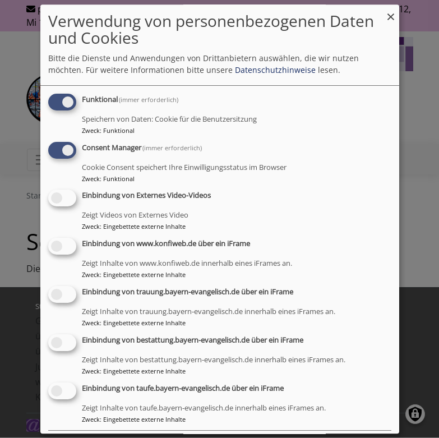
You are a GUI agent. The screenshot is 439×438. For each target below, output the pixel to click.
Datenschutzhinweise (275, 69)
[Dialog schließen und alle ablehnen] (390, 11)
